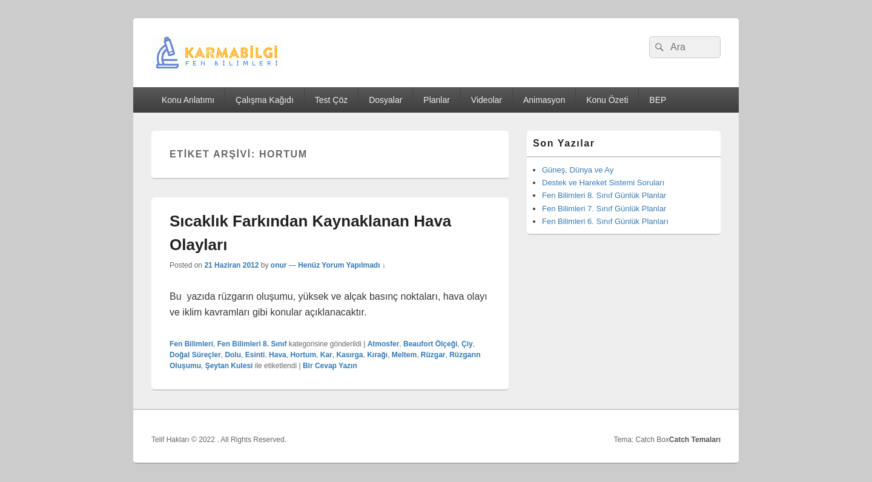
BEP (657, 100)
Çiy (467, 344)
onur (279, 265)
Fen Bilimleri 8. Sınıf (252, 344)
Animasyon (544, 100)
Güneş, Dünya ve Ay (577, 169)
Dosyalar (385, 100)
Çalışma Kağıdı (265, 100)
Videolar (486, 100)
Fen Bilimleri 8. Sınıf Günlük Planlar (604, 195)
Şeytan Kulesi (229, 366)
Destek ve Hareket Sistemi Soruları (603, 182)
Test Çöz (331, 100)
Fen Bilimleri (191, 344)
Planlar (436, 100)
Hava (277, 355)
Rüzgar (433, 355)
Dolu (233, 355)
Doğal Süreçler (195, 355)
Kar (326, 355)
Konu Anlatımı (188, 100)
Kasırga (349, 355)
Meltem (404, 355)
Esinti (255, 355)
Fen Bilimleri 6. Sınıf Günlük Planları (605, 221)
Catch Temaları (695, 439)
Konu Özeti (607, 100)
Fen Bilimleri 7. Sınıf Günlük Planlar (604, 208)
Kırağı (377, 355)
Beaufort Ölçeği (430, 344)
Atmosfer (384, 344)
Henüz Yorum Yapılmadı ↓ (342, 265)
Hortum (303, 355)
